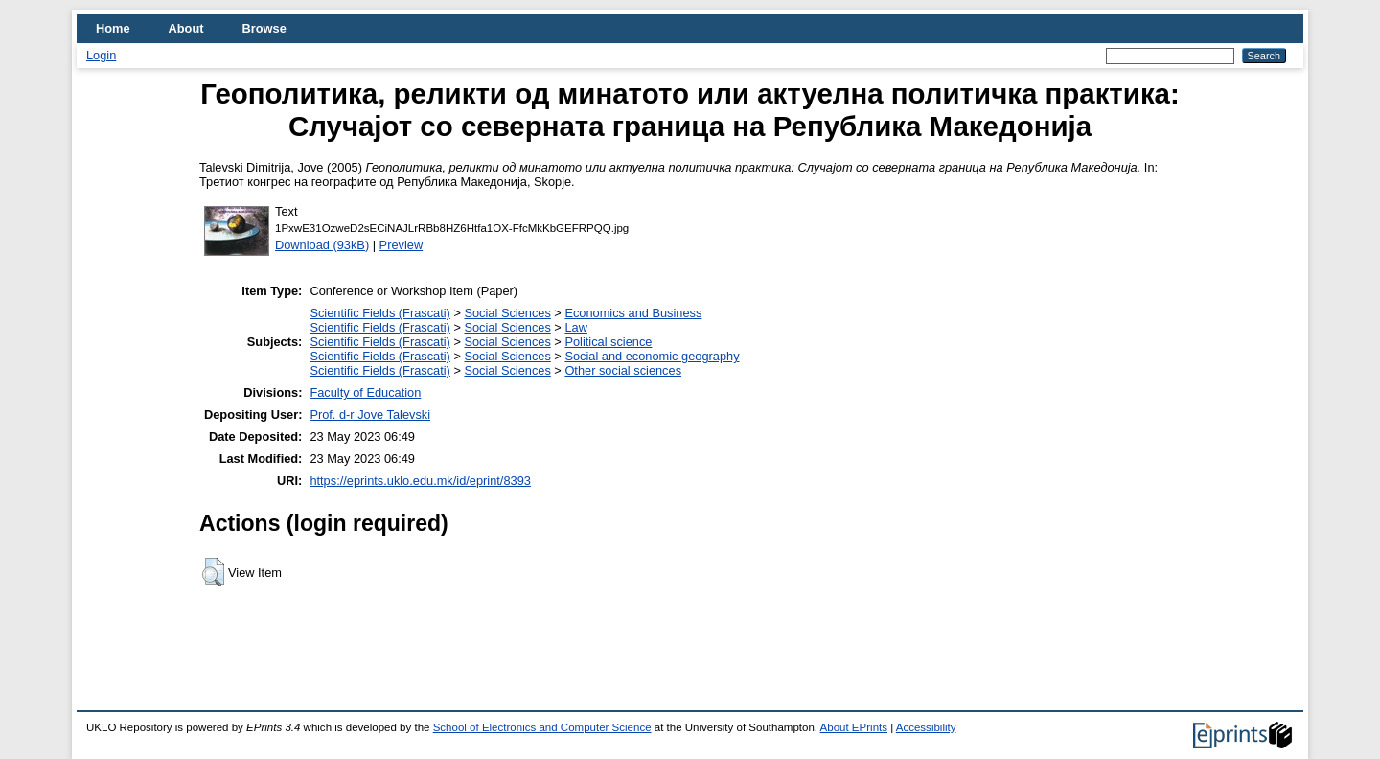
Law (575, 327)
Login (101, 55)
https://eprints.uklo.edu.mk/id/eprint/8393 (420, 480)
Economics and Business (633, 313)
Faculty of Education (365, 392)
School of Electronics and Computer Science (542, 727)
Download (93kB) (322, 245)
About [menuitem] (186, 28)
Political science (608, 341)
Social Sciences (507, 313)
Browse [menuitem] (264, 28)
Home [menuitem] (113, 28)
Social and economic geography (651, 356)
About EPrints (853, 727)
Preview (402, 245)
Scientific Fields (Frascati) (379, 313)
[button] (213, 572)
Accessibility (926, 727)
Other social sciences (622, 370)
